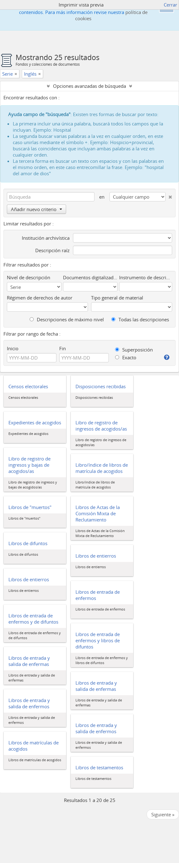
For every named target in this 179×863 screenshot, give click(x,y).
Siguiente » (162, 814)
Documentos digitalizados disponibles (90, 277)
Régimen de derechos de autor (39, 298)
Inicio (12, 348)
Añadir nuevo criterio (36, 209)
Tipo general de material (117, 298)
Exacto (125, 357)
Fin (62, 348)
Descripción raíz (52, 250)
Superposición (134, 350)
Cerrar (170, 5)
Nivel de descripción (28, 277)
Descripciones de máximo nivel (67, 319)
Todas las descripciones (140, 319)
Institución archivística (46, 238)
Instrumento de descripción (145, 277)
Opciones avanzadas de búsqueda (89, 86)
